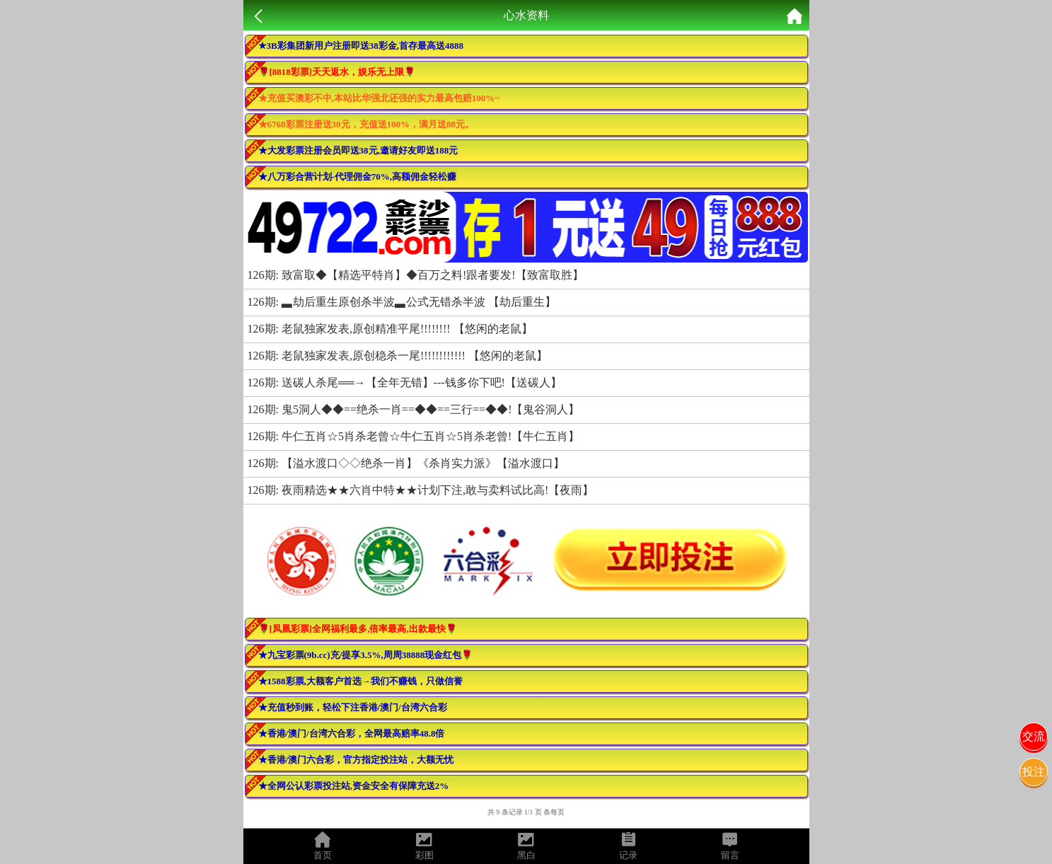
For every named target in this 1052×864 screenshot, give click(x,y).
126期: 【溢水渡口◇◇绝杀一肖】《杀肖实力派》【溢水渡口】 (406, 463)
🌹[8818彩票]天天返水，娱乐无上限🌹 (337, 72)
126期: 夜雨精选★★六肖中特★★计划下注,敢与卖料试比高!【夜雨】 (421, 490)
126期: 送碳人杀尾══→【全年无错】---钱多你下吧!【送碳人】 (405, 382)
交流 (1033, 736)
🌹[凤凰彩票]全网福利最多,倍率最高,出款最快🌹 (357, 628)
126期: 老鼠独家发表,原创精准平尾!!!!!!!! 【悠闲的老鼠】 (390, 329)
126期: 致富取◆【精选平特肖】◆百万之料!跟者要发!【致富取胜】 (416, 275)
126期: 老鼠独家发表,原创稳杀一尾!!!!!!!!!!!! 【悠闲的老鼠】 (398, 356)
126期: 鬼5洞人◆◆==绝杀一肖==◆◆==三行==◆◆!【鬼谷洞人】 (414, 409)
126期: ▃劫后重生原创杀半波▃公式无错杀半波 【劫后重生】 (402, 302)
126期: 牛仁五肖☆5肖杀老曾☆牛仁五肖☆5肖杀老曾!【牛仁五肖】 (414, 436)
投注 (1033, 772)
